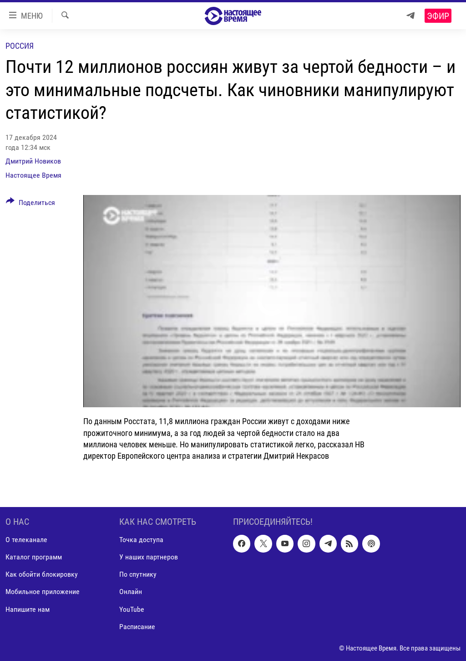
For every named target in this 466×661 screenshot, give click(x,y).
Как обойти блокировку (41, 574)
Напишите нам (27, 609)
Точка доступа (141, 539)
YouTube (131, 609)
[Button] (30, 204)
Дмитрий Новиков (33, 161)
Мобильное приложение (42, 592)
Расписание (137, 626)
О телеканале (26, 539)
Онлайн (130, 592)
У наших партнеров (148, 557)
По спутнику (138, 574)
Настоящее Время (33, 175)
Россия (19, 46)
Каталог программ (33, 557)
